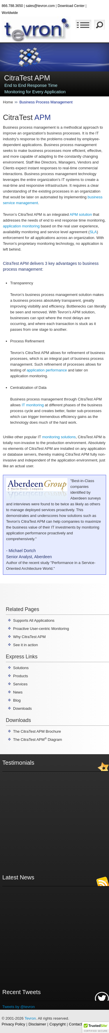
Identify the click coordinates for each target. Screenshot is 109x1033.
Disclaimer (37, 1024)
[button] (95, 1027)
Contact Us (78, 1024)
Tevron (30, 1018)
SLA (93, 232)
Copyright (57, 1024)
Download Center (71, 6)
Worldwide (10, 13)
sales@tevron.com (40, 6)
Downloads (22, 708)
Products (20, 676)
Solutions (20, 668)
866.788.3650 (12, 6)
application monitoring (21, 226)
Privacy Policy (13, 1024)
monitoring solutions (59, 437)
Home (8, 102)
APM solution (81, 214)
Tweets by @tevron (18, 1007)
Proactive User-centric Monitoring (41, 628)
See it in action (25, 645)
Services (20, 684)
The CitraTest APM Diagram (37, 739)
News (18, 692)
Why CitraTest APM (29, 637)
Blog (17, 700)
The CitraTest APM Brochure (37, 731)
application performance (46, 370)
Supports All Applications (33, 620)
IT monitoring (33, 405)
